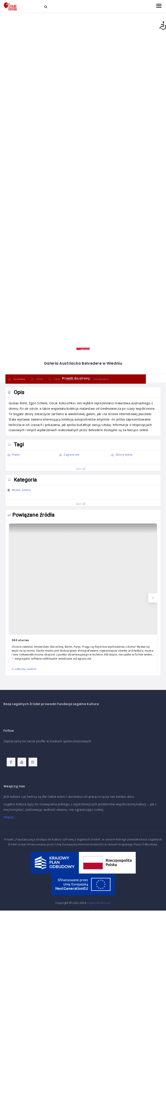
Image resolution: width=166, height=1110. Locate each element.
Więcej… (9, 817)
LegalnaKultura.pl (99, 903)
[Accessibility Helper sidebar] (161, 25)
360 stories (20, 640)
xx (25, 669)
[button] (152, 597)
